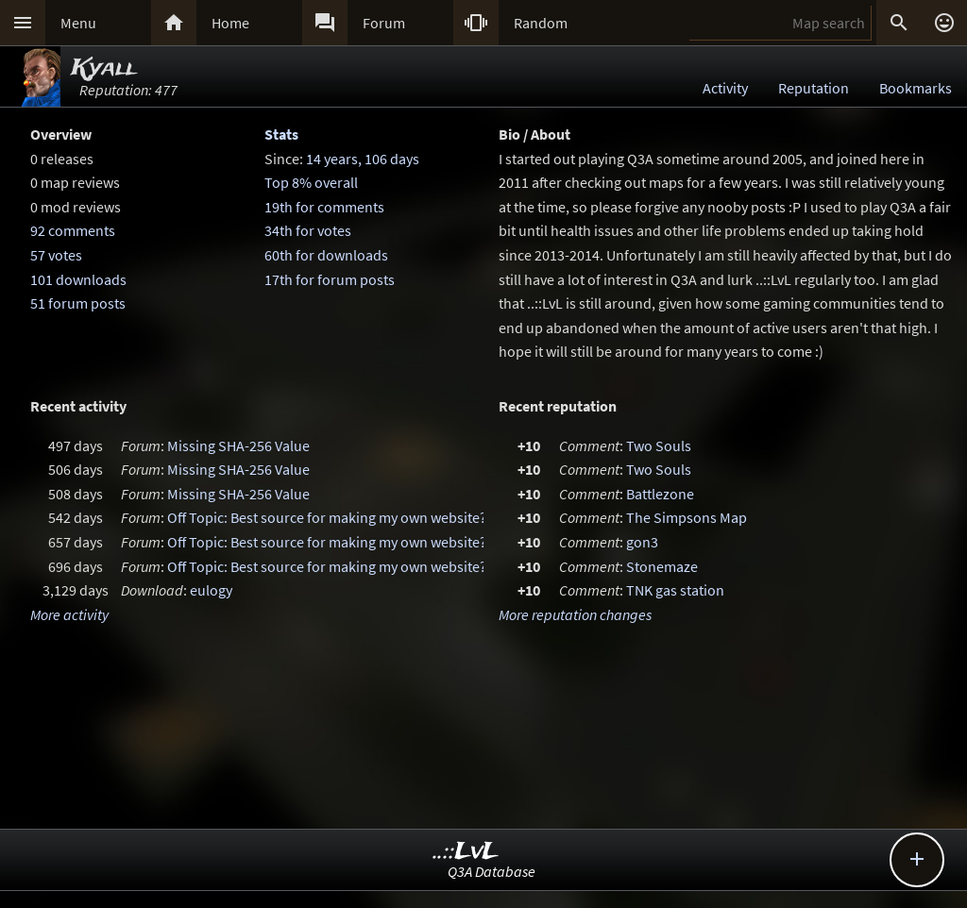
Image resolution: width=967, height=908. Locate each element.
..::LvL (466, 851)
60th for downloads (326, 254)
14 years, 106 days (362, 158)
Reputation (813, 87)
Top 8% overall (311, 182)
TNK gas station (675, 589)
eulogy (211, 589)
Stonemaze (662, 566)
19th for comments (324, 206)
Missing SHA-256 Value (238, 445)
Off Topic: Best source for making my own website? (326, 517)
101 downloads (78, 279)
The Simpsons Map (686, 517)
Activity (725, 87)
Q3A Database (491, 871)
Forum (384, 22)
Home (230, 22)
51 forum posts (78, 303)
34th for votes (307, 230)
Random (541, 22)
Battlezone (660, 493)
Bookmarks (915, 87)
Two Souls (658, 445)
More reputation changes (575, 614)
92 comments (72, 230)
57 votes (56, 254)
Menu (78, 22)
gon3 (642, 541)
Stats (281, 134)
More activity (69, 614)
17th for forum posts (329, 279)
